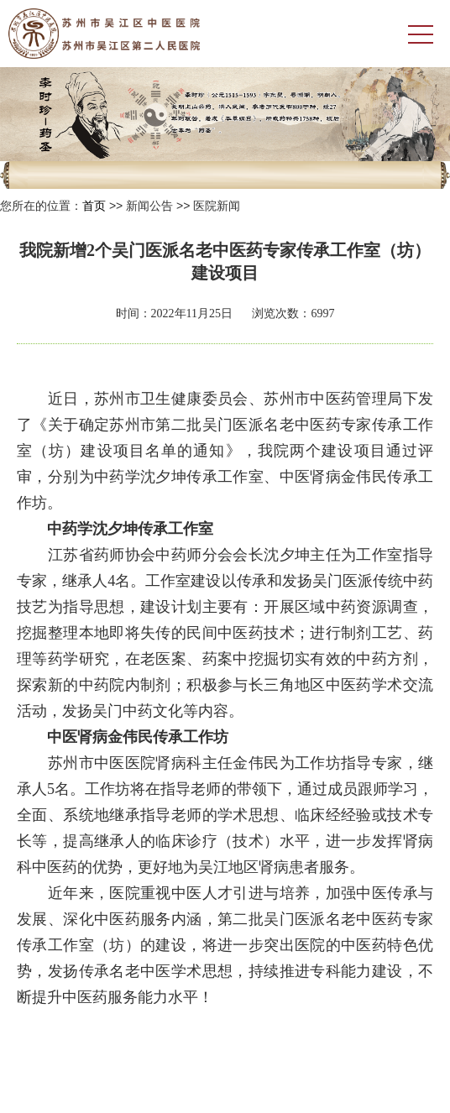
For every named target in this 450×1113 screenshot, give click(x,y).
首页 (94, 205)
